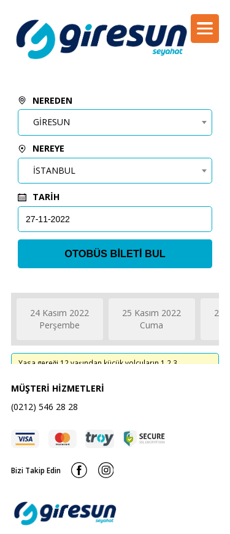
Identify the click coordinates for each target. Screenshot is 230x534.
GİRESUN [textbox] (51, 122)
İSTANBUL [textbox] (54, 170)
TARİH (38, 197)
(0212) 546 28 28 (44, 406)
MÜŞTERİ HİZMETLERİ (57, 388)
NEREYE (41, 148)
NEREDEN (45, 100)
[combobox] (115, 122)
